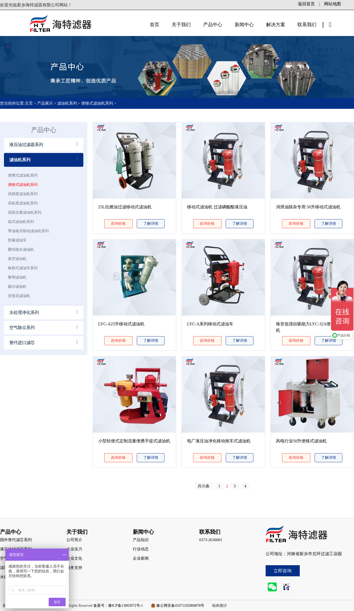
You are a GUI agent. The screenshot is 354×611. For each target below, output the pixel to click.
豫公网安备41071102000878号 (180, 606)
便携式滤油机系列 (23, 175)
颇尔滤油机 (17, 286)
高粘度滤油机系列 (23, 203)
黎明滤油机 (17, 277)
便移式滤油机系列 (97, 103)
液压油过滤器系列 (26, 144)
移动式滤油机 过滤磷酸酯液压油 (217, 207)
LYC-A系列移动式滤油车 (210, 324)
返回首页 (306, 4)
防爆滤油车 (17, 240)
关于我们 (181, 24)
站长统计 (219, 606)
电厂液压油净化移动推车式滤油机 (219, 441)
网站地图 (332, 4)
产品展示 (45, 103)
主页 (29, 103)
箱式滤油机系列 (21, 221)
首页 (154, 24)
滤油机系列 (67, 103)
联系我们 (306, 24)
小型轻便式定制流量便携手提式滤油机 (134, 441)
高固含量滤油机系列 (24, 212)
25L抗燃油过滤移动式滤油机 (125, 207)
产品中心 (212, 24)
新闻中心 (244, 24)
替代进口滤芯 (22, 342)
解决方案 (275, 24)
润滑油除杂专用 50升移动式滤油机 (308, 207)
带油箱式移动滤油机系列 (28, 231)
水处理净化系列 (24, 312)
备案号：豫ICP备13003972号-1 (118, 606)
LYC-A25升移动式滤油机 (121, 324)
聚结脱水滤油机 (21, 249)
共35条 (204, 486)
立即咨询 (283, 570)
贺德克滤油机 (19, 296)
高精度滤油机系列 (23, 194)
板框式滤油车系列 (23, 268)
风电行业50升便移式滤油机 (301, 441)
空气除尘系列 (22, 327)
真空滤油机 (17, 259)
